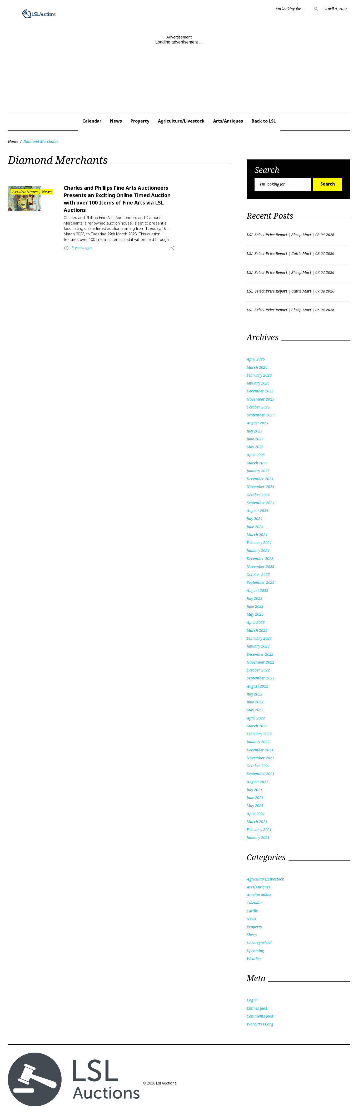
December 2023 (260, 558)
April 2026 (256, 359)
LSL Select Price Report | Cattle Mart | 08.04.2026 (290, 253)
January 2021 (258, 837)
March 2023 (257, 630)
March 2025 (257, 462)
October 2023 (258, 574)
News (116, 121)
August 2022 (257, 686)
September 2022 (261, 677)
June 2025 (255, 438)
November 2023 (260, 566)
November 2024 (260, 486)
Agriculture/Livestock (181, 121)
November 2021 (260, 757)
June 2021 (255, 797)
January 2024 (258, 550)
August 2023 (257, 590)
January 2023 (258, 646)
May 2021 (255, 805)
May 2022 (255, 709)
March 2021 (257, 821)
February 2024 (259, 542)
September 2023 (261, 582)
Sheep (252, 934)
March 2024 (257, 534)
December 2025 (260, 390)
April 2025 (256, 454)
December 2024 (260, 478)
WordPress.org (260, 1024)
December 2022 (260, 654)
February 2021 (259, 829)
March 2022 (257, 725)
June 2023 (255, 606)
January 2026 (258, 383)
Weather (254, 958)
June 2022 (255, 701)
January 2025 (258, 470)
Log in (252, 1000)
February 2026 (259, 375)
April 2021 (256, 813)
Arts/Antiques (228, 121)
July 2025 (254, 431)
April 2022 (256, 718)
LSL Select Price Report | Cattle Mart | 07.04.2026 (290, 291)
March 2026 (257, 367)
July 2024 (254, 518)
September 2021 (261, 773)
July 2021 (254, 789)
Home (13, 141)
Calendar (91, 121)
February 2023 (259, 638)
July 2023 (254, 598)
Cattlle (252, 910)
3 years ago (82, 247)
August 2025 (257, 422)
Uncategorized (259, 942)
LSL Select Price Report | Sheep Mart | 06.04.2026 (290, 309)
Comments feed (260, 1016)
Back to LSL (264, 121)
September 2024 (261, 502)
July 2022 (254, 694)
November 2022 (260, 662)
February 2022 (259, 733)
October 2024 (258, 494)
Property (140, 121)
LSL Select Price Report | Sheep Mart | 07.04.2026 (290, 272)
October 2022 (258, 670)
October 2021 (258, 765)
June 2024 (255, 526)
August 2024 (257, 510)
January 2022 (258, 741)
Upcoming (255, 950)
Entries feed (257, 1008)
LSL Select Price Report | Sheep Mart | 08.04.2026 (290, 234)
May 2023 (255, 614)
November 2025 (260, 399)
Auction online (259, 894)
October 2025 (258, 407)
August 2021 (257, 781)
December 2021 (260, 749)
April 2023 (256, 622)
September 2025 (261, 414)
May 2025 (255, 446)
